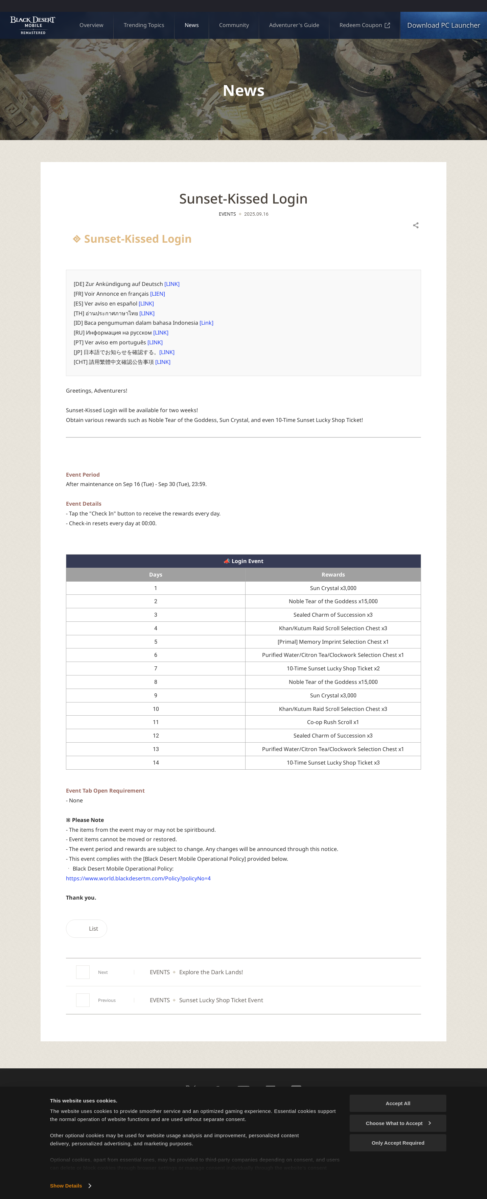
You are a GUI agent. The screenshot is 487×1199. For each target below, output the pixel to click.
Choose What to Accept (398, 1123)
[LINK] (172, 284)
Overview (91, 25)
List (86, 928)
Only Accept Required (398, 1143)
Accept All (398, 1103)
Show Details (66, 1186)
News (192, 25)
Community (234, 25)
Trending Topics (144, 25)
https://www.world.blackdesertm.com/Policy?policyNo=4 (138, 878)
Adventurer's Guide (294, 25)
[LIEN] (157, 293)
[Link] (206, 322)
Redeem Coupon (365, 25)
